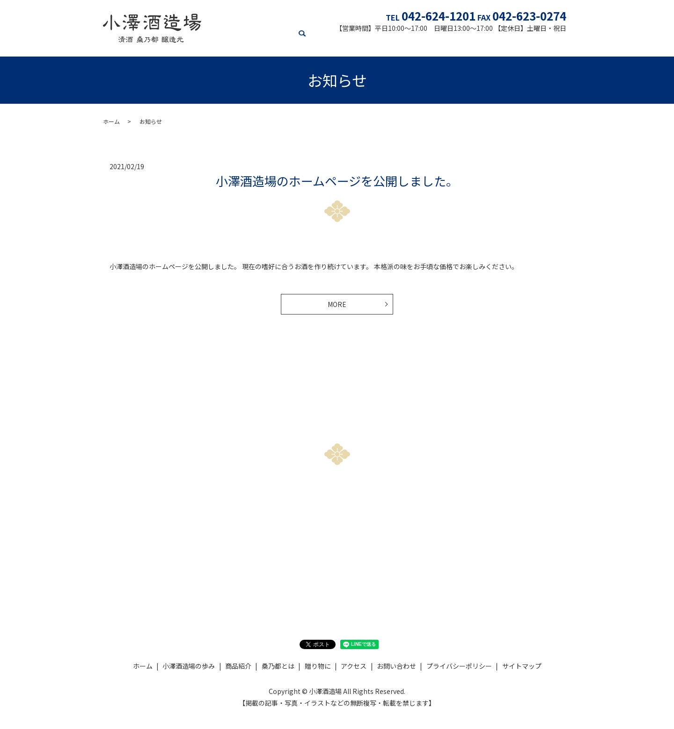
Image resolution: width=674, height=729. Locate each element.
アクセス (506, 42)
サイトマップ (522, 668)
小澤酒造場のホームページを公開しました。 (337, 180)
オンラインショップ (455, 42)
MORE (337, 305)
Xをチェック (460, 567)
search (564, 43)
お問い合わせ (213, 567)
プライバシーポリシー (459, 668)
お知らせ (540, 42)
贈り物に (405, 42)
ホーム (239, 42)
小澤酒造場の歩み (283, 42)
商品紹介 (331, 42)
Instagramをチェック (337, 567)
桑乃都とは (368, 42)
